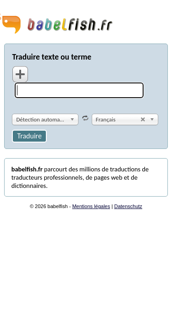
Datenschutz (128, 206)
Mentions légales (91, 206)
